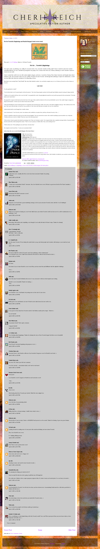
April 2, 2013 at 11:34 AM (14, 215)
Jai (9, 387)
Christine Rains (12, 351)
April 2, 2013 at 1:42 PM (14, 271)
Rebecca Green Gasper (14, 451)
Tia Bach (11, 427)
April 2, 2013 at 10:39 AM (14, 204)
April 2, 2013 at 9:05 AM (14, 177)
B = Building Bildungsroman (15, 435)
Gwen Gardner (12, 308)
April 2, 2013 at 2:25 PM (14, 316)
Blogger (63, 543)
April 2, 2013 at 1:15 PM (14, 224)
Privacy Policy (25, 31)
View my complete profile (87, 50)
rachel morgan (36, 165)
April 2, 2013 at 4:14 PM (14, 346)
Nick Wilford (12, 320)
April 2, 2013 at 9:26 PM (14, 413)
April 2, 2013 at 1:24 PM (14, 245)
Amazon (24, 159)
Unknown (11, 209)
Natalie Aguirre (12, 290)
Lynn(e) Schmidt (12, 442)
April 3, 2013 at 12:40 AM (14, 465)
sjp (9, 460)
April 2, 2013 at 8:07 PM (14, 395)
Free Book (57, 31)
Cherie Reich (92, 40)
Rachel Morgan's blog (43, 160)
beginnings (19, 165)
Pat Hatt (11, 299)
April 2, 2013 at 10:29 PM (14, 437)
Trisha (10, 505)
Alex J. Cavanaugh (13, 229)
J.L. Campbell (12, 240)
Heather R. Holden (13, 514)
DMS (10, 276)
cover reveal (25, 165)
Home (5, 31)
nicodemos (52, 543)
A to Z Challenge (13, 62)
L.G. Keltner (11, 333)
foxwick (31, 165)
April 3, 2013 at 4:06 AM (14, 491)
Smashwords (41, 159)
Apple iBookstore (33, 159)
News (41, 31)
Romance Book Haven (14, 372)
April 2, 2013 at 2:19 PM (14, 294)
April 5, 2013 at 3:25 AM (14, 519)
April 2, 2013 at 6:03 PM (14, 383)
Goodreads (45, 152)
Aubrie (10, 200)
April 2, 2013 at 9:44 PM (14, 422)
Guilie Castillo (12, 220)
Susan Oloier (12, 191)
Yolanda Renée (12, 360)
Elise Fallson (12, 182)
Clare (10, 496)
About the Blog (14, 31)
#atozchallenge (11, 165)
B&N (28, 159)
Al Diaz (10, 409)
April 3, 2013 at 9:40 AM (14, 500)
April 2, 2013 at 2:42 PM (14, 337)
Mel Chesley (12, 342)
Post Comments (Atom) (16, 533)
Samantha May (12, 470)
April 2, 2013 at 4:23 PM (14, 355)
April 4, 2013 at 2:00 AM (14, 509)
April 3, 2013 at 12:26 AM (14, 456)
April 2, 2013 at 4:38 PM (14, 367)
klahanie (11, 261)
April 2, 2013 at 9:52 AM (14, 195)
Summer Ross (12, 171)
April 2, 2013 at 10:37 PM (14, 446)
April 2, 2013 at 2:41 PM (14, 328)
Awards (65, 31)
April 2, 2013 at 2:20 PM (14, 303)
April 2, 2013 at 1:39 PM (14, 256)
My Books (48, 31)
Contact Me (87, 31)
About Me (34, 31)
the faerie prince (44, 165)
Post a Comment (11, 523)
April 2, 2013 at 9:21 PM (14, 404)
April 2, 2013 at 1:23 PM (14, 235)
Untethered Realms (76, 31)
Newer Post (8, 530)
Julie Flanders (12, 250)
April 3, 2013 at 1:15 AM (14, 480)
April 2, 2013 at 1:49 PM (14, 285)
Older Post (71, 530)
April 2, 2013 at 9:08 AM (14, 186)
